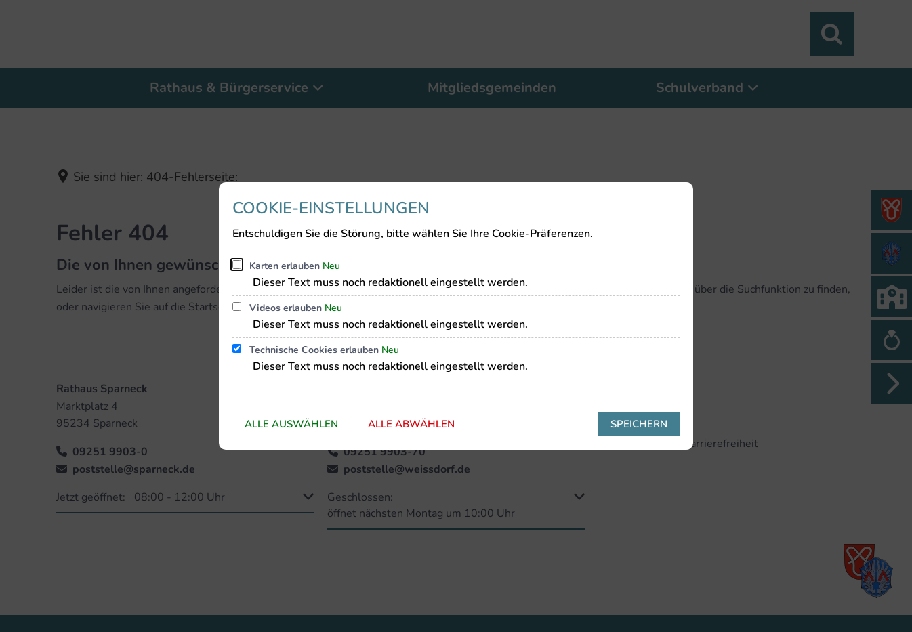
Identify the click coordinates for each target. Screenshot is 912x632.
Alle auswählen (291, 424)
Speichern (638, 424)
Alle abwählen (411, 424)
